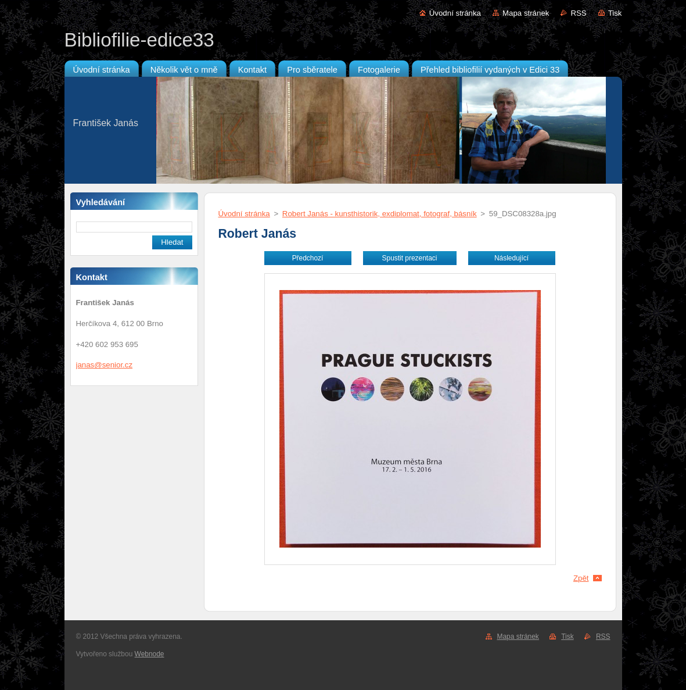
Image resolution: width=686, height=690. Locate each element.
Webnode (149, 654)
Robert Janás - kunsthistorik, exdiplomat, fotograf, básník (379, 213)
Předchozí (308, 258)
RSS (578, 13)
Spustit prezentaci (409, 258)
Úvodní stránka (455, 13)
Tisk (615, 13)
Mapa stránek (525, 13)
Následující (511, 258)
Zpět (581, 578)
